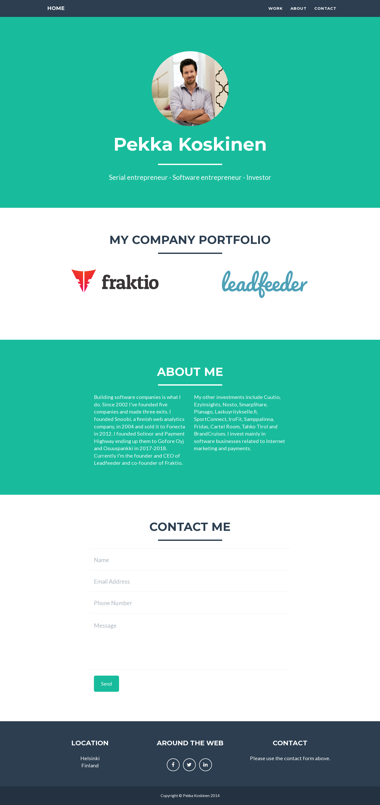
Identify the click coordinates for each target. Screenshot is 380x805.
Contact (325, 14)
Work (275, 14)
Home (56, 14)
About (298, 14)
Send (106, 684)
